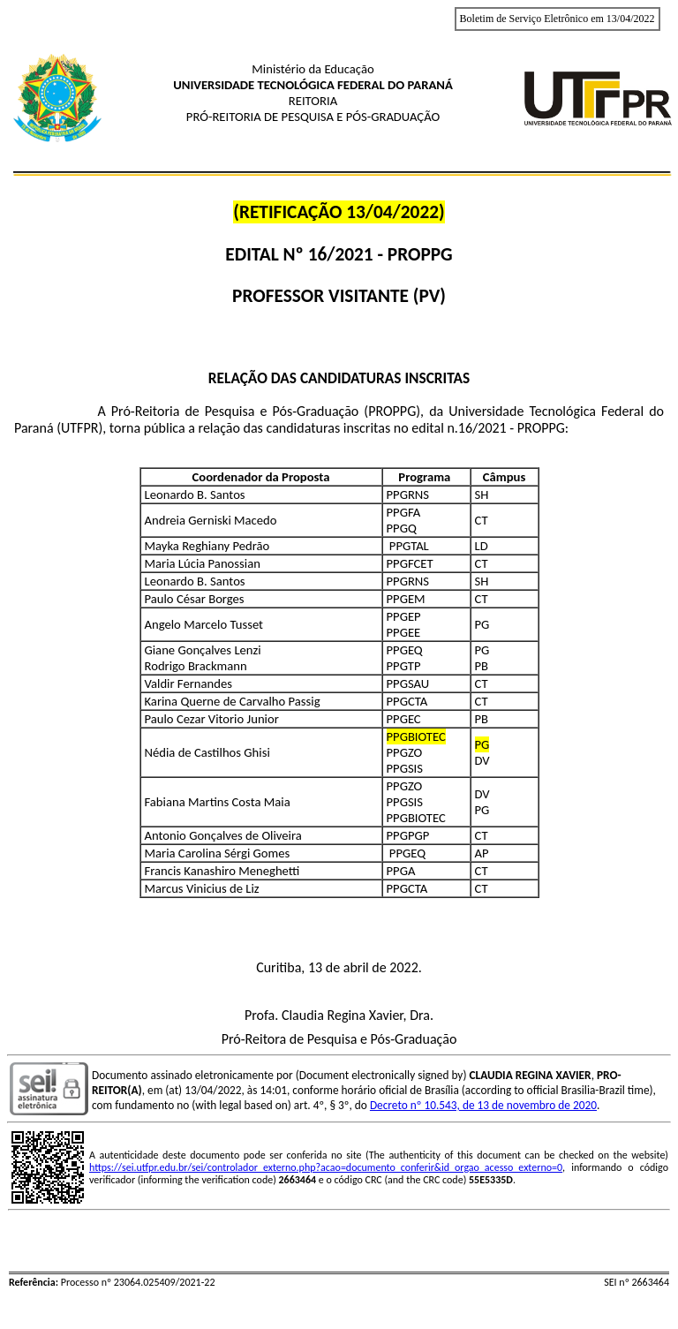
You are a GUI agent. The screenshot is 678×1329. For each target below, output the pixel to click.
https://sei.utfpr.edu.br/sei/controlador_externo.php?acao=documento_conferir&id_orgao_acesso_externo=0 (325, 1167)
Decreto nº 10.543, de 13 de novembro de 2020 (483, 1105)
